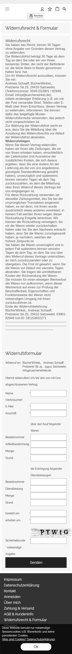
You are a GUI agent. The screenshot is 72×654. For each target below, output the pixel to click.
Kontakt (10, 591)
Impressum (13, 579)
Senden (36, 563)
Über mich (12, 603)
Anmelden (12, 597)
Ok (36, 647)
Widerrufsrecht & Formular (25, 620)
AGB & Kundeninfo (18, 614)
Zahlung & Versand (19, 608)
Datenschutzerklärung (21, 585)
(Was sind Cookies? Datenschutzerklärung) (28, 639)
